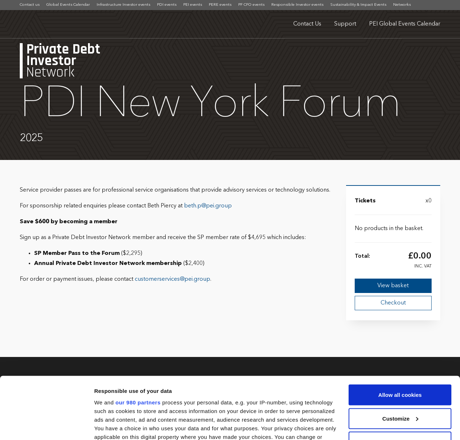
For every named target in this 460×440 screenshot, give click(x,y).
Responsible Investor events (297, 5)
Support (345, 24)
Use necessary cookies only (400, 386)
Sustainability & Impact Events (358, 5)
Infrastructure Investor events (123, 5)
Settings (105, 426)
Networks (402, 5)
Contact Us (307, 24)
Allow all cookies (400, 339)
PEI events (192, 5)
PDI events (166, 5)
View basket (393, 286)
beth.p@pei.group (208, 206)
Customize (400, 363)
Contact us (30, 5)
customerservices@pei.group (172, 279)
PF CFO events (251, 5)
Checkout (393, 303)
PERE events (220, 5)
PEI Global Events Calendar (404, 24)
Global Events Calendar (68, 5)
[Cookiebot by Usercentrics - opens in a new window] (46, 426)
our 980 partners (138, 346)
